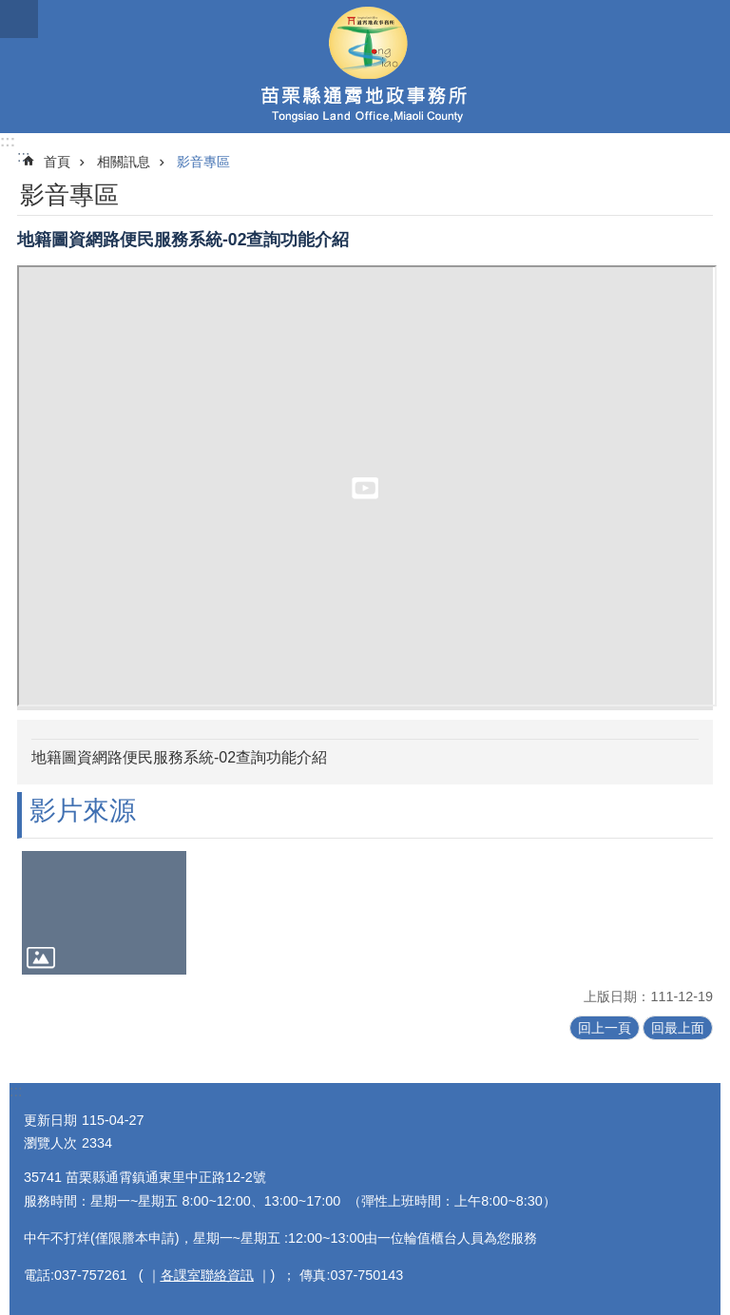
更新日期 (50, 1120)
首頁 (57, 161)
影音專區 (203, 161)
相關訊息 (123, 161)
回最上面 (677, 1027)
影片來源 (82, 810)
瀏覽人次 (50, 1143)
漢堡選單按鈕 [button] (19, 19)
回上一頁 (604, 1027)
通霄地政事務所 (365, 66)
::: (7, 141)
